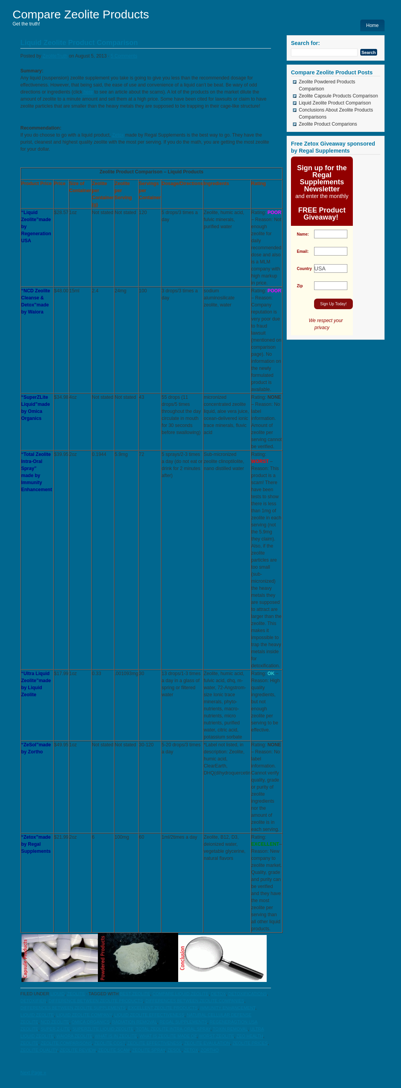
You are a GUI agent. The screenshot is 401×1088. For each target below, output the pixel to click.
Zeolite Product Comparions (328, 124)
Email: (303, 251)
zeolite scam (114, 1050)
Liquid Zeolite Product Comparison (79, 43)
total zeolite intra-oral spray (173, 1029)
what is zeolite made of (168, 1036)
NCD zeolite (55, 1022)
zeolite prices (250, 1043)
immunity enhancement (227, 1007)
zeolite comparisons (66, 1043)
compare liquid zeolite (180, 993)
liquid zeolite (37, 1014)
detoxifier (33, 1000)
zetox (191, 1050)
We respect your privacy (322, 324)
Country (304, 269)
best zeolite (135, 993)
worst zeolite (216, 1036)
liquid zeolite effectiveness (149, 1014)
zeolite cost (109, 1043)
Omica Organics (91, 1022)
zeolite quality (39, 1050)
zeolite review (78, 1050)
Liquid (57, 993)
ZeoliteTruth (55, 56)
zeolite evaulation (207, 1043)
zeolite (76, 993)
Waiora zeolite (74, 1036)
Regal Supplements (183, 1022)
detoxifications (247, 993)
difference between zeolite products (96, 1000)
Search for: (305, 43)
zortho (209, 1050)
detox (218, 993)
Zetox (118, 135)
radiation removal (134, 1022)
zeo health (250, 1036)
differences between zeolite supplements (73, 1007)
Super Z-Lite (55, 1029)
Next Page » (33, 1072)
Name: (303, 234)
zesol (174, 1050)
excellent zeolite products (163, 1007)
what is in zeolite (116, 1036)
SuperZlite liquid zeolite (103, 1029)
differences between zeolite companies (194, 1000)
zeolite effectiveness (154, 1043)
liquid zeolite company (84, 1014)
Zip (300, 286)
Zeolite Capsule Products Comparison (338, 96)
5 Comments (123, 56)
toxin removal (230, 1029)
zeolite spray (148, 1050)
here (87, 92)
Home (372, 25)
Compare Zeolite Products (81, 14)
